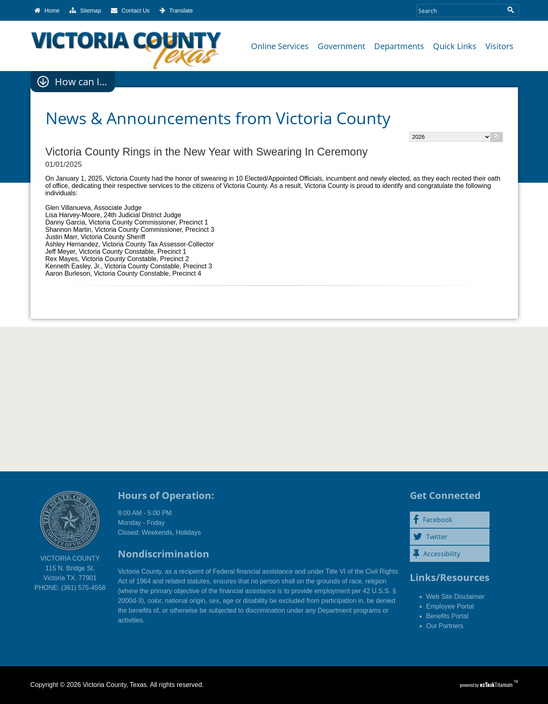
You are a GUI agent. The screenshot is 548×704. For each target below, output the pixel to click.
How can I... (81, 81)
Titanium (497, 685)
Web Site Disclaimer (455, 596)
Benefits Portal (447, 616)
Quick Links (455, 46)
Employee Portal (450, 606)
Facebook (432, 520)
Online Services (280, 46)
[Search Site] (460, 10)
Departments (399, 46)
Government (341, 46)
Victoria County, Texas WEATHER (274, 393)
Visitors (499, 46)
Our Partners (445, 625)
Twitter (430, 537)
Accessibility (436, 554)
